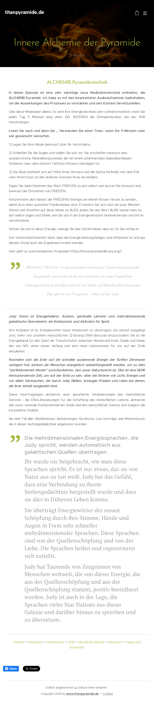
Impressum (35, 642)
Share (11, 668)
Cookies (108, 694)
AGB (71, 642)
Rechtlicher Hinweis (91, 642)
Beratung (114, 642)
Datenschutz (55, 642)
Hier (50, 294)
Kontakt (19, 642)
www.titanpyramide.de (82, 694)
